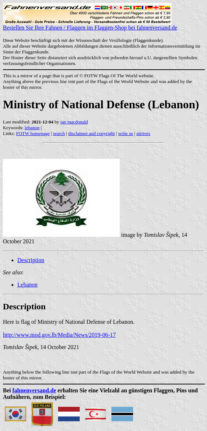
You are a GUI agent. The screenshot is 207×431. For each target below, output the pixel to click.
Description (30, 260)
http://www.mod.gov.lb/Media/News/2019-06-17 (59, 335)
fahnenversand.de (34, 390)
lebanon (32, 127)
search (59, 133)
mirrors (143, 133)
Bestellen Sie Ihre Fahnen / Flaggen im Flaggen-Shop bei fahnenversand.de (90, 25)
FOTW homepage (32, 133)
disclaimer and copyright (91, 133)
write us (125, 133)
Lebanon (27, 285)
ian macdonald (74, 122)
